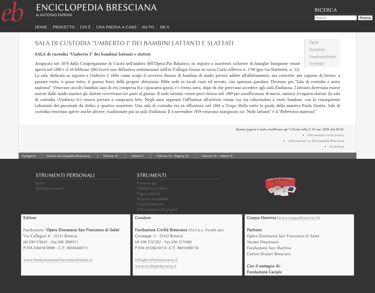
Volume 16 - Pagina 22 (173, 156)
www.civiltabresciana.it (155, 266)
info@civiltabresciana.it (156, 259)
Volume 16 (110, 156)
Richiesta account (50, 188)
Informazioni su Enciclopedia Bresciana (316, 141)
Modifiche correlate (152, 188)
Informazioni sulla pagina (157, 209)
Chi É (85, 27)
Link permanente (150, 204)
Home (41, 27)
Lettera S (137, 156)
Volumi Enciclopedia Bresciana (68, 156)
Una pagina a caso (116, 27)
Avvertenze (336, 146)
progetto (64, 27)
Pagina (313, 42)
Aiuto (148, 27)
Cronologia (316, 63)
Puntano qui (146, 183)
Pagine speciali (148, 193)
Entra (40, 183)
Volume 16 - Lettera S (217, 156)
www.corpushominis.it (298, 217)
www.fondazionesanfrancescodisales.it (57, 259)
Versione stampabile (152, 199)
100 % (164, 27)
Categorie (28, 156)
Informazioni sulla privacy (325, 135)
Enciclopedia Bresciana (96, 7)
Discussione (317, 49)
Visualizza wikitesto (322, 56)
